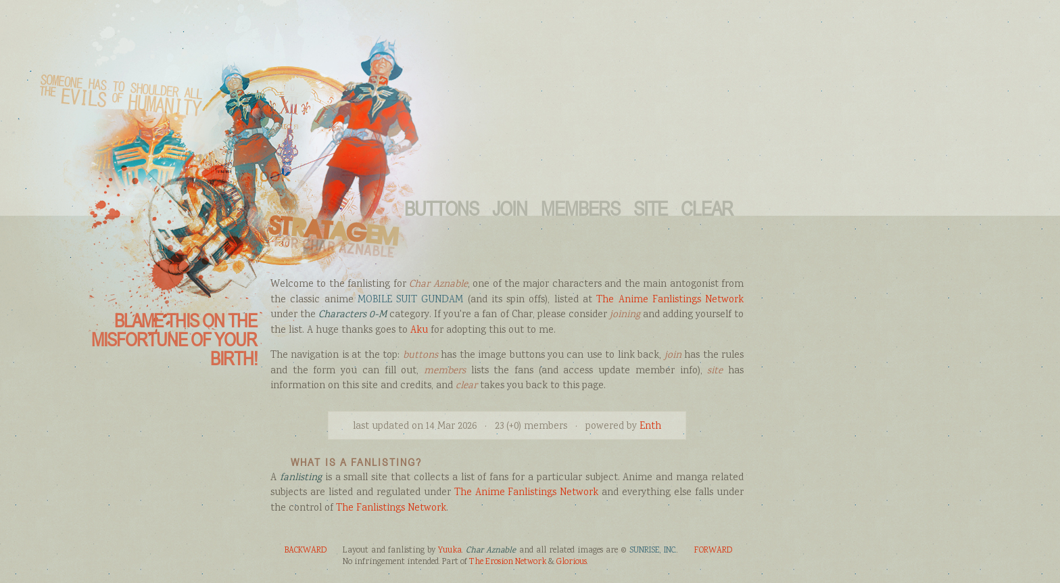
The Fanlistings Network (391, 508)
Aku (419, 330)
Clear (707, 208)
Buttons (441, 208)
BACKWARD (306, 550)
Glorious (571, 562)
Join (509, 208)
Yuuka (450, 550)
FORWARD (713, 550)
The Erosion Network (507, 562)
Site (650, 208)
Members (580, 208)
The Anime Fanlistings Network (670, 300)
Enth (650, 426)
